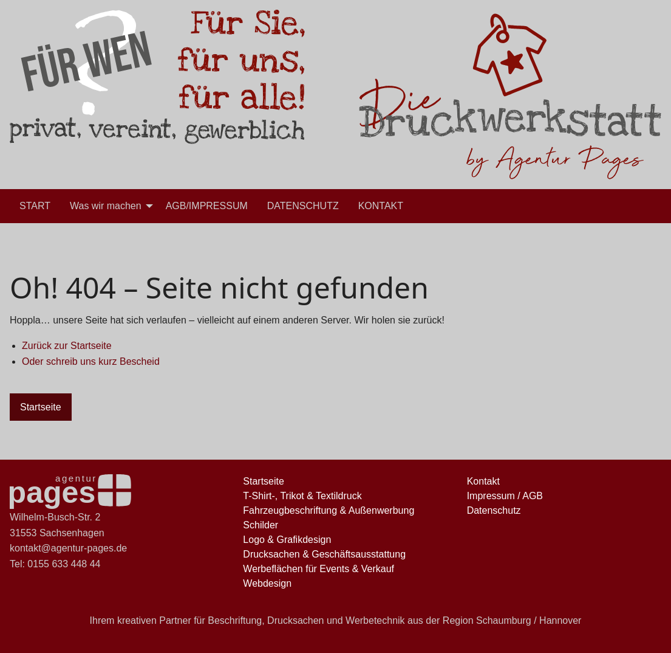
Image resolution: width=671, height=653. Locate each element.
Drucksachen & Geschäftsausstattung (324, 554)
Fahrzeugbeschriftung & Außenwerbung (328, 510)
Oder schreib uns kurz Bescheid (91, 361)
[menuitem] (35, 206)
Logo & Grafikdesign (287, 539)
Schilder (260, 525)
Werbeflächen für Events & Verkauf (318, 569)
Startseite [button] (40, 407)
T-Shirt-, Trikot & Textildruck (302, 496)
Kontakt (483, 481)
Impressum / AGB (505, 496)
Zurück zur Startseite (67, 345)
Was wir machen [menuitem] (105, 206)
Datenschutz (494, 510)
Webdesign (267, 583)
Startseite (263, 481)
